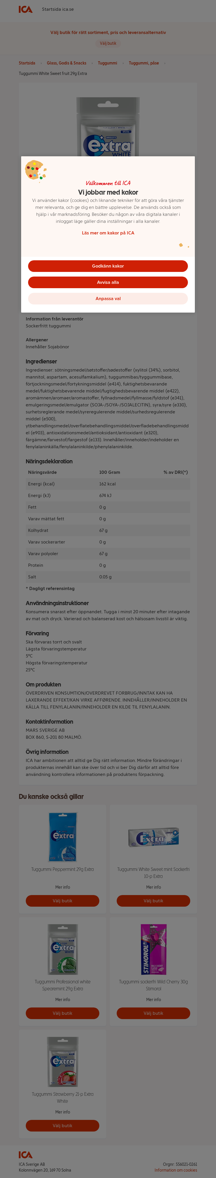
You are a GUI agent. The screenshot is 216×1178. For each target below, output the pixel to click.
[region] (108, 234)
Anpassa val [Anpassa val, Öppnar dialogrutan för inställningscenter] (108, 298)
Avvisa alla (108, 282)
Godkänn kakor (108, 266)
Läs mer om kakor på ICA (108, 233)
